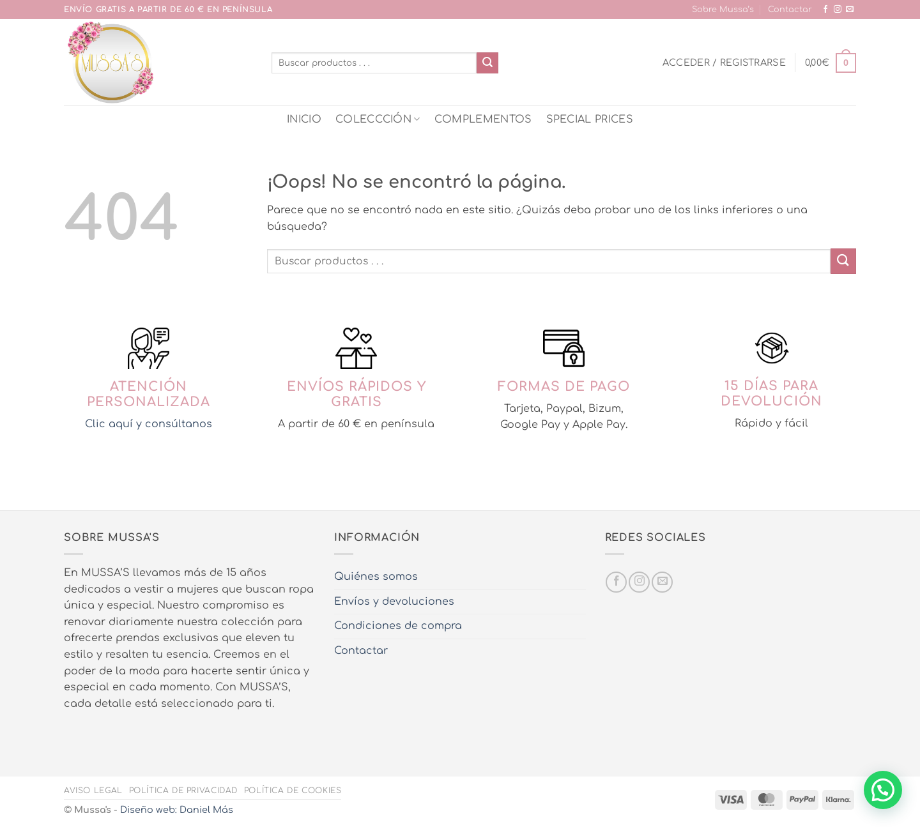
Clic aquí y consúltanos (148, 424)
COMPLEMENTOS (483, 119)
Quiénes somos (376, 576)
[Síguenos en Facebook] (825, 9)
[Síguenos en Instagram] (837, 9)
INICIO (304, 119)
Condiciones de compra (398, 626)
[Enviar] (487, 63)
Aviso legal (93, 790)
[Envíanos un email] (850, 9)
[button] (724, 62)
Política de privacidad (183, 790)
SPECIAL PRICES (589, 119)
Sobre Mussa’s (723, 9)
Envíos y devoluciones (394, 601)
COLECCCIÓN (377, 119)
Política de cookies (293, 790)
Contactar (790, 9)
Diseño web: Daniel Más (176, 810)
